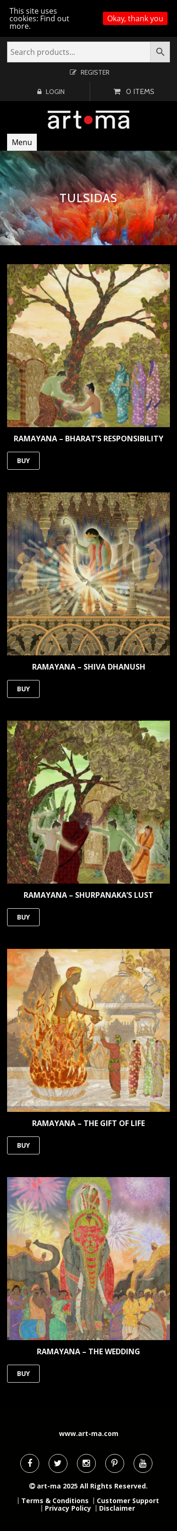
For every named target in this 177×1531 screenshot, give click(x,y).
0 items (140, 91)
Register (95, 72)
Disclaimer (117, 1508)
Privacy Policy (68, 1508)
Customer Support (128, 1500)
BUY (23, 460)
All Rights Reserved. (114, 1485)
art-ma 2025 (57, 1485)
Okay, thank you (135, 18)
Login (55, 91)
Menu (22, 142)
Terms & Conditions (55, 1500)
